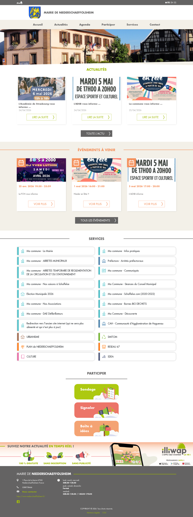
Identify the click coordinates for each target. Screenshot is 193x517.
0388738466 (27, 487)
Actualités (61, 24)
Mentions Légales (93, 513)
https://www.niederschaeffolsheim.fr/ (31, 496)
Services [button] (132, 24)
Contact (155, 24)
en (172, 2)
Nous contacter (29, 492)
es (175, 2)
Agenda (84, 24)
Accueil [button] (38, 24)
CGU (104, 513)
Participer (108, 24)
